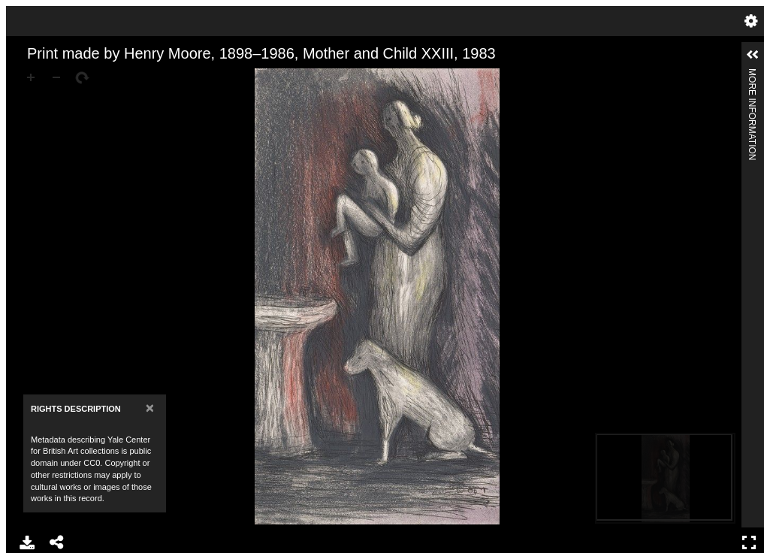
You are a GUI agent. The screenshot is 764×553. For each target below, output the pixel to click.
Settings (751, 21)
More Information (752, 74)
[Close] (150, 407)
